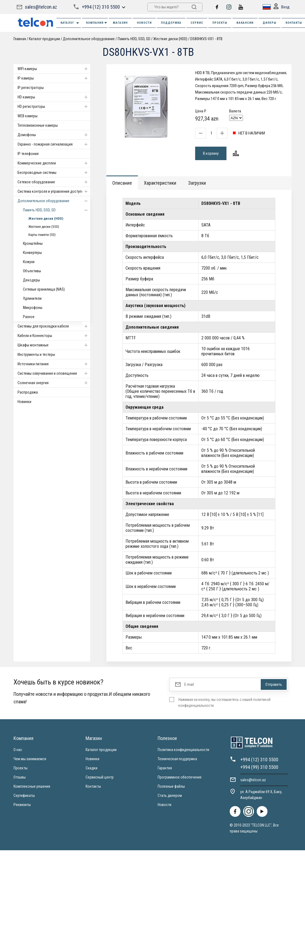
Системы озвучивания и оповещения (54, 373)
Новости (164, 805)
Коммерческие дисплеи (54, 163)
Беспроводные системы (54, 172)
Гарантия (165, 768)
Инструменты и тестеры (36, 354)
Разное (29, 317)
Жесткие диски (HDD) (170, 39)
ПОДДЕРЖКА (171, 23)
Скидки (91, 768)
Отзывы (19, 777)
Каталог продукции (44, 39)
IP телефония (28, 154)
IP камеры (54, 78)
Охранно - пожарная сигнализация (54, 144)
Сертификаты (24, 795)
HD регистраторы (54, 106)
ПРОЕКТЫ (219, 23)
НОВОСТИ (144, 23)
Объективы (32, 271)
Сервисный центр (100, 777)
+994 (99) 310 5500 (259, 767)
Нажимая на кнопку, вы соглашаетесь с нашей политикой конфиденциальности (224, 702)
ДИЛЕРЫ (269, 23)
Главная (19, 39)
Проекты (20, 768)
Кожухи (29, 262)
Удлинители (32, 298)
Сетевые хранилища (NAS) (44, 289)
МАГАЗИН (120, 23)
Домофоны (54, 134)
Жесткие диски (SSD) (43, 227)
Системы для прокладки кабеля (54, 326)
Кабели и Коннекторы (54, 335)
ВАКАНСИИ (244, 23)
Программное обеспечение (180, 777)
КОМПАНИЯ (97, 23)
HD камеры (54, 97)
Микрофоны (32, 307)
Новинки (24, 402)
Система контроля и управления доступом (54, 191)
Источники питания (54, 364)
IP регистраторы (31, 87)
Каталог (70, 23)
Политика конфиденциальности (183, 750)
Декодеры (31, 280)
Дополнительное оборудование (89, 39)
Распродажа (28, 392)
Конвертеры (32, 252)
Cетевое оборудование (54, 182)
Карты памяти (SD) (42, 235)
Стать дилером (170, 795)
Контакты (93, 786)
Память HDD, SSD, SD (134, 39)
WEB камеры (28, 116)
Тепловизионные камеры (38, 125)
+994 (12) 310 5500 (101, 7)
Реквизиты (22, 805)
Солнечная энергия (54, 382)
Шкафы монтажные (54, 345)
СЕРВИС (197, 23)
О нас (17, 750)
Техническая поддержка (177, 759)
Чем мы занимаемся (29, 759)
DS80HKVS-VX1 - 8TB (206, 39)
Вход (281, 7)
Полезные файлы (171, 786)
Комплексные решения (31, 786)
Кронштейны (33, 243)
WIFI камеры (54, 68)
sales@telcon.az (41, 7)
